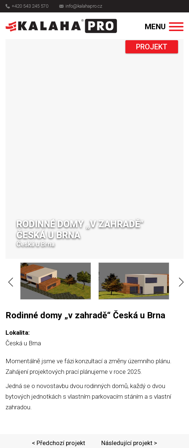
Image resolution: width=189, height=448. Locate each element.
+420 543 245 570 (26, 6)
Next (180, 280)
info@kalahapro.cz (80, 6)
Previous (9, 280)
